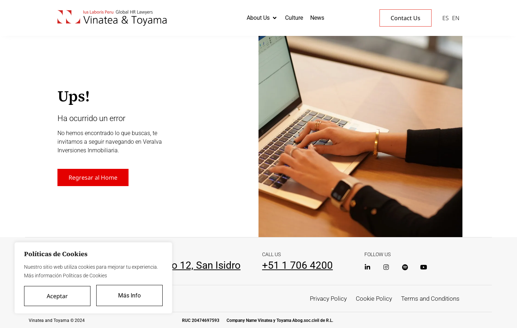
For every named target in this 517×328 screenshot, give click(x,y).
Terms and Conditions (428, 298)
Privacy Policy (322, 298)
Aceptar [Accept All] (57, 296)
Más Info (129, 295)
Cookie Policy (369, 298)
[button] (262, 18)
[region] (93, 278)
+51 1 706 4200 (297, 265)
